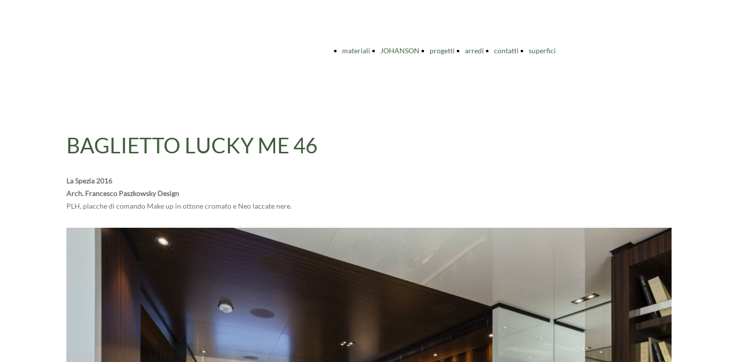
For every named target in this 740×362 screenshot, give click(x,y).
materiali (356, 50)
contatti (506, 50)
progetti (442, 50)
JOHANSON (400, 50)
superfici (542, 50)
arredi (474, 50)
